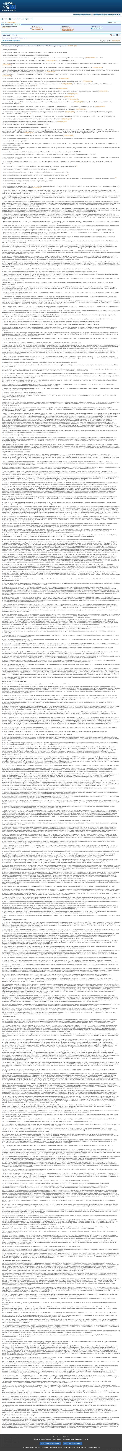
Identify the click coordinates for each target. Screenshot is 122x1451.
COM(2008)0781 (6, 76)
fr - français (90, 14)
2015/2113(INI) (11, 22)
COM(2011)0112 (80, 109)
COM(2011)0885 (69, 112)
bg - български (74, 14)
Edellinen (14, 19)
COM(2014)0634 (62, 88)
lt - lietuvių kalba (100, 14)
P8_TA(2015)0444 (97, 28)
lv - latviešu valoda (98, 14)
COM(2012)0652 (73, 99)
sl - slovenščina (115, 14)
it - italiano (96, 14)
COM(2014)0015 (62, 121)
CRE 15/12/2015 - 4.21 (68, 29)
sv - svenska (119, 14)
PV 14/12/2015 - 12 (37, 28)
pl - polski (108, 14)
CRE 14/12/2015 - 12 (37, 29)
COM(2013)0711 (28, 133)
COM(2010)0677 (103, 91)
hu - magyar (102, 14)
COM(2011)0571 (78, 102)
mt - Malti (104, 14)
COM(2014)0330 (50, 60)
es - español (76, 14)
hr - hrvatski (94, 14)
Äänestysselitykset (67, 30)
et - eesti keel (84, 14)
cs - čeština (78, 14)
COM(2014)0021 (73, 94)
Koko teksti (29, 19)
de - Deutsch (82, 14)
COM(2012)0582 (87, 81)
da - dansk (80, 14)
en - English (88, 14)
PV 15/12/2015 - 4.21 (67, 28)
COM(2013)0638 (50, 71)
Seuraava (20, 19)
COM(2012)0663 (67, 84)
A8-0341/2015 (6, 28)
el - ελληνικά (86, 14)
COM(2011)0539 (97, 67)
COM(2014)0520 (100, 106)
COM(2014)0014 (69, 96)
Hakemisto (5, 19)
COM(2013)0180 (66, 119)
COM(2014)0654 (6, 64)
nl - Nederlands (106, 14)
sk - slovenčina (114, 14)
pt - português (110, 14)
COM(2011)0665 (68, 135)
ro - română (112, 14)
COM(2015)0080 (90, 58)
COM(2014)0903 (64, 78)
